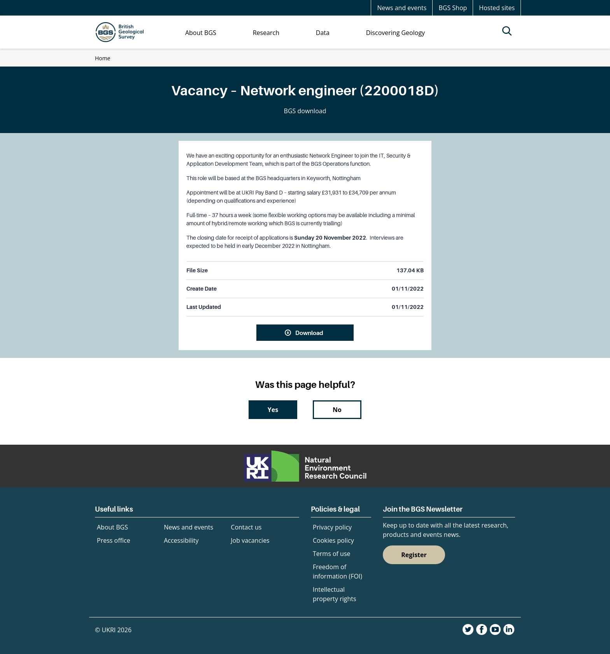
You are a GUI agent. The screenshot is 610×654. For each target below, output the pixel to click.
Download (309, 332)
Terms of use (332, 553)
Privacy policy (332, 527)
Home (102, 58)
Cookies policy (333, 540)
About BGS (112, 527)
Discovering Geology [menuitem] (395, 32)
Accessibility (181, 540)
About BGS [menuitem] (200, 32)
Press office (113, 540)
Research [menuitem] (266, 32)
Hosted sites (497, 8)
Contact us (246, 527)
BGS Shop (452, 8)
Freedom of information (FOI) (337, 571)
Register (414, 555)
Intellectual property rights (334, 594)
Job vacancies (250, 540)
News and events (401, 8)
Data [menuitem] (323, 32)
